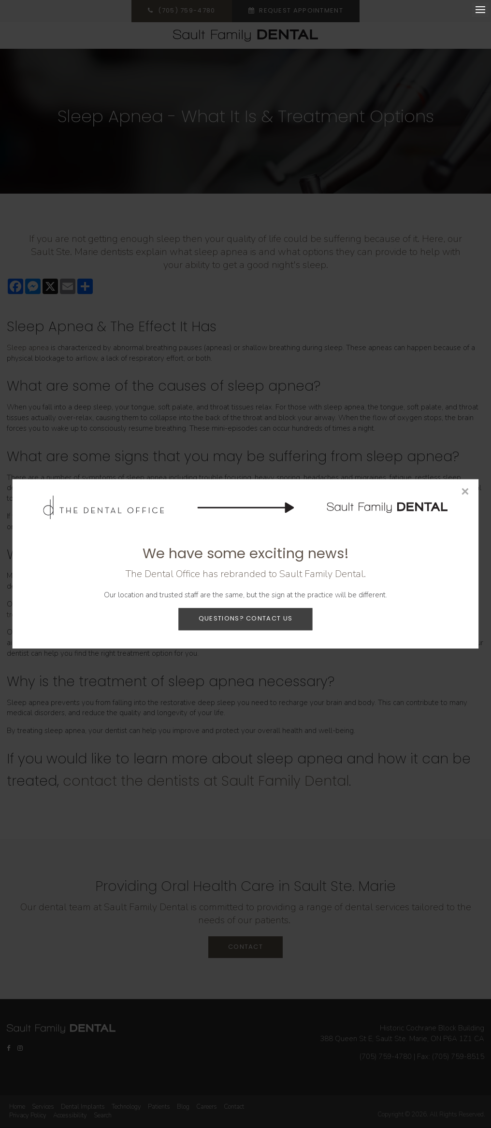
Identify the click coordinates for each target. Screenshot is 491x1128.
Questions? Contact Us (245, 618)
